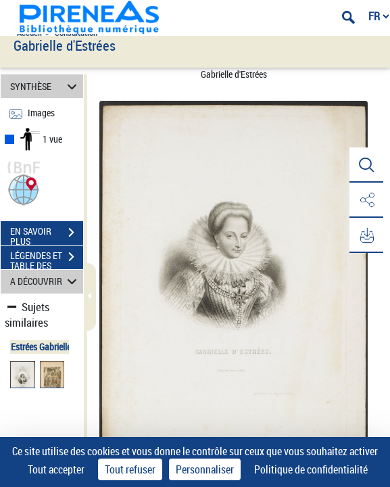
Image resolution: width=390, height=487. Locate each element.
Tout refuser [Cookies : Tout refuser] (130, 469)
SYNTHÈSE (45, 86)
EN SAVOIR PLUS (46, 234)
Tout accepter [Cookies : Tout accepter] (56, 469)
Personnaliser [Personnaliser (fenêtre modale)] (205, 469)
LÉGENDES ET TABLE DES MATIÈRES (46, 258)
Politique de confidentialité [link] (311, 469)
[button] (24, 188)
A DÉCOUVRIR (45, 282)
